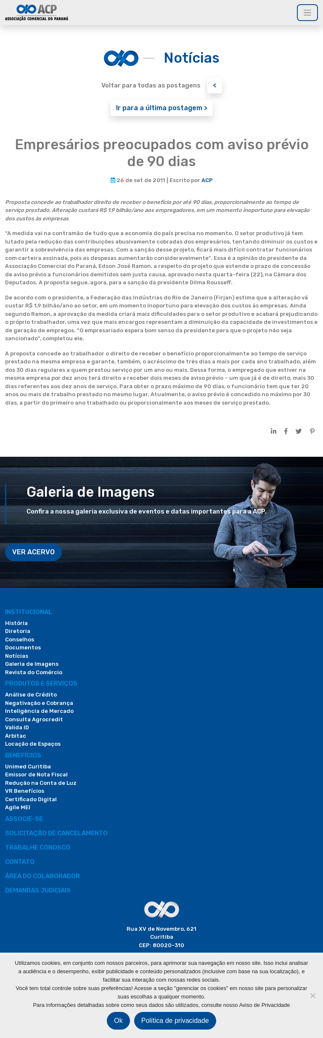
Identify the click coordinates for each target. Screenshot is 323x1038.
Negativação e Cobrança (39, 703)
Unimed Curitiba (28, 766)
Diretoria (17, 631)
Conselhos (19, 639)
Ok (118, 1020)
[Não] (312, 995)
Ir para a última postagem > (161, 108)
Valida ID (17, 727)
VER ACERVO (33, 552)
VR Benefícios (24, 791)
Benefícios (23, 755)
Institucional (28, 612)
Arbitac (15, 736)
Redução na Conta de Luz (41, 783)
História (16, 623)
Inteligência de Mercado (39, 711)
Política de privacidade (175, 1020)
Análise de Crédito (31, 694)
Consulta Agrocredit (34, 719)
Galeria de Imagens (31, 664)
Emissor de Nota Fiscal (36, 774)
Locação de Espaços (33, 744)
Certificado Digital (31, 799)
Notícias (16, 656)
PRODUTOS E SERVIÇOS (41, 683)
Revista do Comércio (33, 672)
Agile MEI (17, 807)
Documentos (23, 647)
